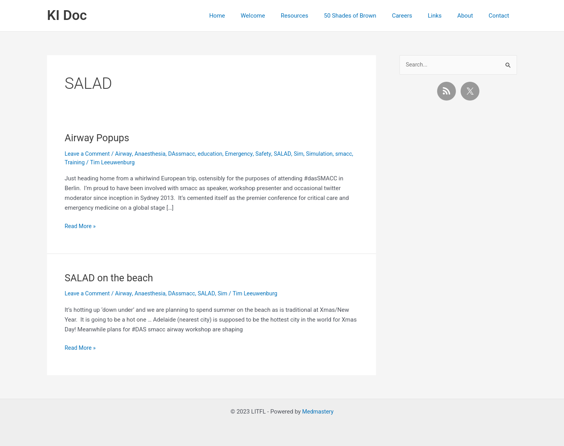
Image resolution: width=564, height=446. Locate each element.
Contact (501, 15)
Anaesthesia (153, 153)
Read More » (81, 226)
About (471, 15)
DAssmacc (186, 153)
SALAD (291, 153)
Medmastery (318, 411)
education (216, 153)
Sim (307, 153)
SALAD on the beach (111, 278)
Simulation (329, 153)
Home (246, 15)
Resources (316, 15)
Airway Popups (98, 138)
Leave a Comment (88, 153)
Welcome (278, 15)
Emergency (245, 153)
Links (444, 15)
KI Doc (67, 15)
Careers (416, 15)
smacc (73, 162)
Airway (125, 153)
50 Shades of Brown (368, 15)
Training (95, 162)
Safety (271, 153)
